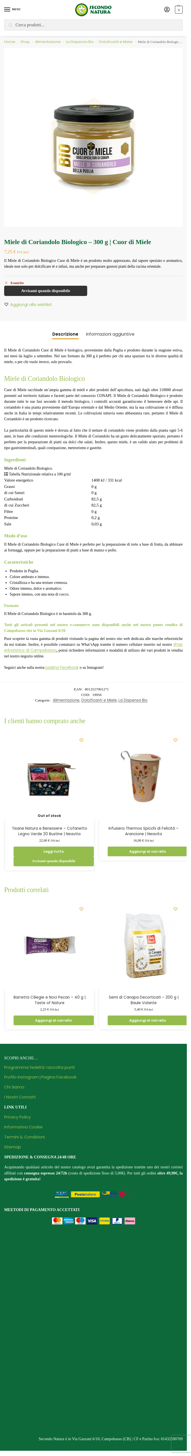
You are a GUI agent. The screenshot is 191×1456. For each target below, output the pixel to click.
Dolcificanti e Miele (116, 41)
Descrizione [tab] (65, 334)
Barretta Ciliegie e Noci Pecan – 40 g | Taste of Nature (50, 1000)
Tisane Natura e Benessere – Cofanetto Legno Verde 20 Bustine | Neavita (49, 831)
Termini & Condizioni (24, 1137)
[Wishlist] (81, 740)
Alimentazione (48, 41)
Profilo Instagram (21, 1077)
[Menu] (12, 10)
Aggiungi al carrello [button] (147, 851)
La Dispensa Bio (80, 41)
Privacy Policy (17, 1117)
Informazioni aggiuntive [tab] (110, 334)
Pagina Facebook (59, 1077)
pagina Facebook (62, 667)
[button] (178, 10)
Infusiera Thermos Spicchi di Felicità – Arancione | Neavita (144, 831)
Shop (25, 41)
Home (9, 41)
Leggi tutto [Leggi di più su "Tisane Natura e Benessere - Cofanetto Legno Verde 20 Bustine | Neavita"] (53, 851)
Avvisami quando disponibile (45, 290)
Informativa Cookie (23, 1127)
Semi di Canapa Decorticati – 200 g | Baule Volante (144, 1000)
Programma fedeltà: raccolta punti (39, 1067)
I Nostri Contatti (20, 1097)
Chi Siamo (14, 1087)
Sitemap (12, 1147)
